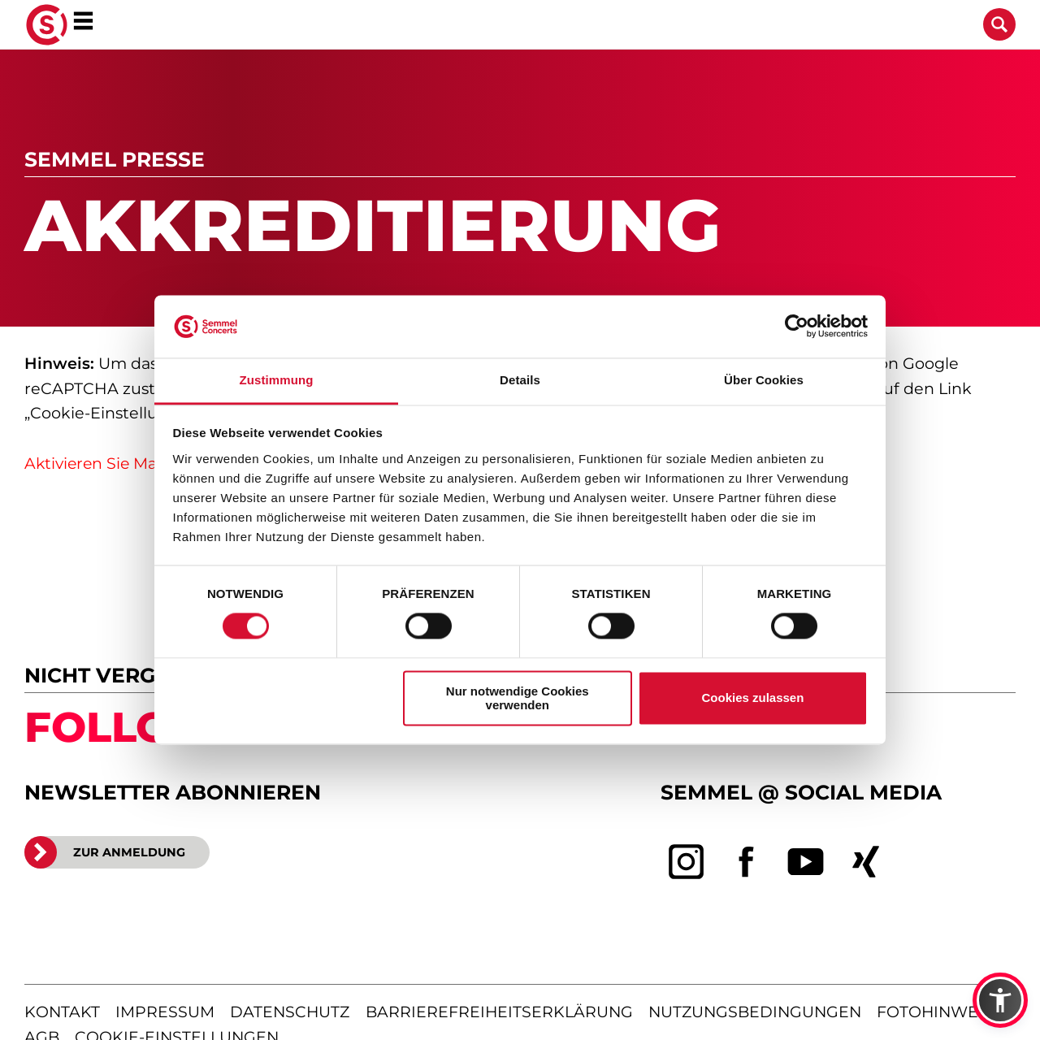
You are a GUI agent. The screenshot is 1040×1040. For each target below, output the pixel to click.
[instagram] (687, 862)
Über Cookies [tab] (764, 380)
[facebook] (747, 862)
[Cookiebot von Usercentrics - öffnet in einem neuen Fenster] (797, 326)
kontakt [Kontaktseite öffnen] (62, 1012)
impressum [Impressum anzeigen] (164, 1012)
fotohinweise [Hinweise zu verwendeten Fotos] (940, 1012)
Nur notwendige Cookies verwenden (517, 698)
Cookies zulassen (752, 698)
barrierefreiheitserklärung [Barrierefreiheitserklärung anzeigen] (499, 1012)
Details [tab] (520, 380)
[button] (1000, 1000)
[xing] (866, 862)
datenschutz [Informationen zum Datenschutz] (289, 1012)
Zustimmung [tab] (277, 380)
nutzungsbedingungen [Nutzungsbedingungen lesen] (754, 1012)
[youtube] (806, 862)
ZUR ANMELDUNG (104, 852)
